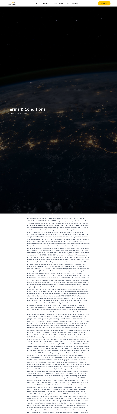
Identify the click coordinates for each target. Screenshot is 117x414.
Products (36, 3)
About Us (76, 3)
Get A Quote (104, 3)
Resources (46, 3)
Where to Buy (58, 3)
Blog (67, 3)
